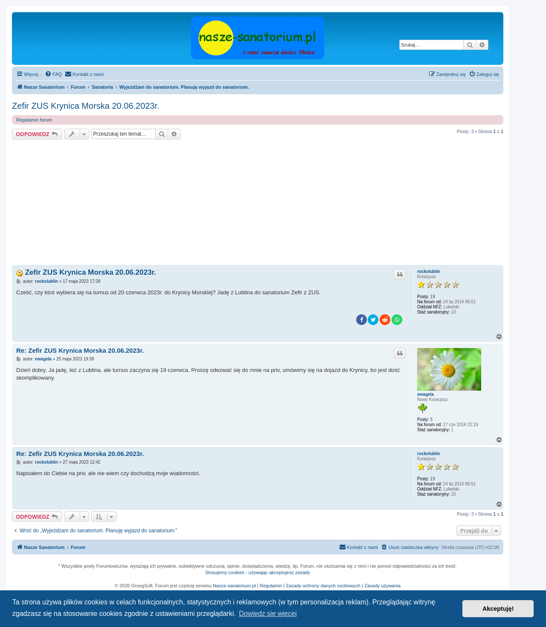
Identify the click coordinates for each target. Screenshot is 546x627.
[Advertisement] (268, 203)
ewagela (425, 394)
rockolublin (428, 271)
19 (432, 296)
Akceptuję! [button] (498, 608)
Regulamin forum (34, 119)
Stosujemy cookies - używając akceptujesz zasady (257, 572)
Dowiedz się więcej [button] (267, 613)
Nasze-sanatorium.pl (234, 585)
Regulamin (271, 585)
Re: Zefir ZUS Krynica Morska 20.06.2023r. (80, 350)
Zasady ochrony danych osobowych (323, 585)
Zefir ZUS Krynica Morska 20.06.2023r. (86, 105)
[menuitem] (53, 74)
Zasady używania (382, 585)
